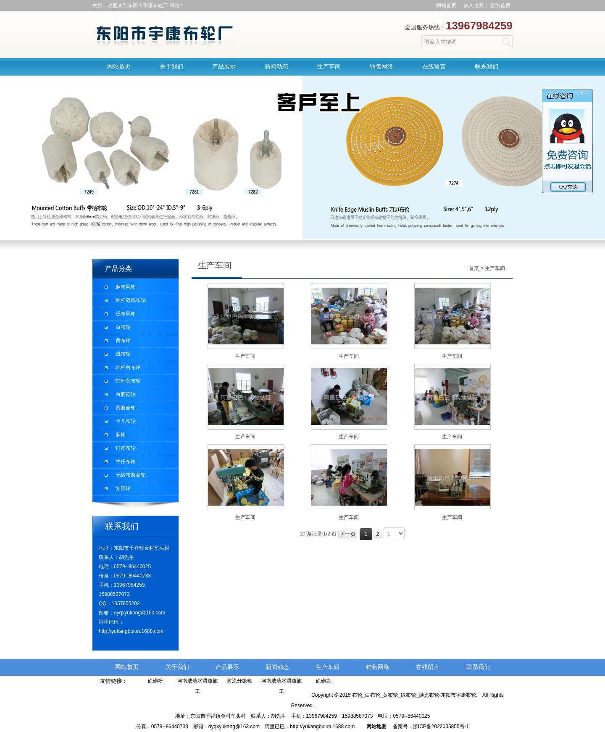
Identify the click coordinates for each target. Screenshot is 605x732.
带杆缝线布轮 (131, 300)
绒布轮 (123, 354)
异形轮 (123, 488)
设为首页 (500, 5)
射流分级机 (239, 681)
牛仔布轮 (126, 461)
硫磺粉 (155, 681)
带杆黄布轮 (128, 381)
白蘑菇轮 (126, 394)
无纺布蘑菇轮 (131, 475)
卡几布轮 (126, 421)
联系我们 (486, 66)
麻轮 (121, 435)
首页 (474, 268)
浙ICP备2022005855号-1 (441, 726)
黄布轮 (123, 341)
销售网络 (381, 66)
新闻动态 (276, 66)
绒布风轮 (126, 314)
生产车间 (329, 66)
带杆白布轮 (128, 367)
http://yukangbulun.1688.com (131, 631)
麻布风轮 (126, 287)
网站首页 (446, 5)
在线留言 (434, 66)
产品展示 (224, 66)
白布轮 (123, 327)
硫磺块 (323, 681)
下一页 (347, 534)
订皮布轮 (126, 448)
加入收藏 (473, 5)
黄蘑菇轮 (126, 408)
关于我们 (171, 66)
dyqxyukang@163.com (139, 613)
